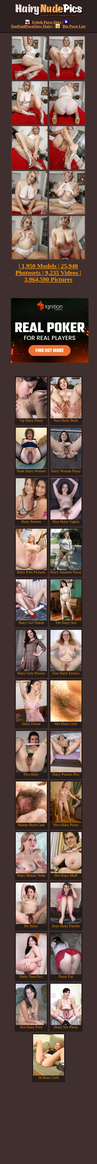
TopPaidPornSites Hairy (39, 24)
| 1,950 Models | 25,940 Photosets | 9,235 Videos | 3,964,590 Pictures (48, 273)
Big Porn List (70, 26)
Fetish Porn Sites (43, 22)
